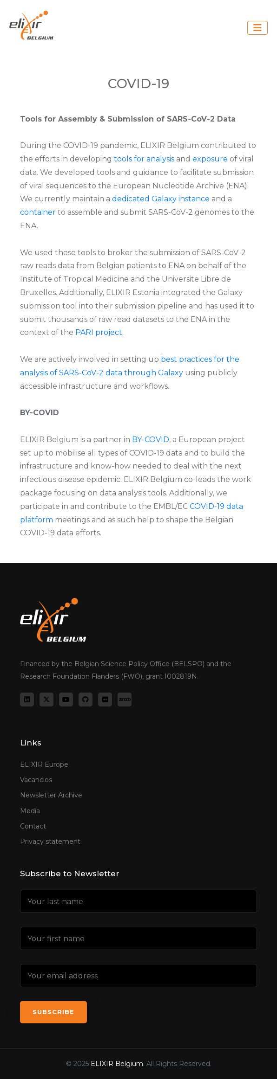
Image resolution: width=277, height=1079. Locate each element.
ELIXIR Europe (44, 764)
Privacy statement (50, 841)
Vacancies (36, 780)
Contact (33, 826)
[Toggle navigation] (257, 28)
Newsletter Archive (51, 795)
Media (30, 811)
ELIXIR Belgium (117, 1064)
